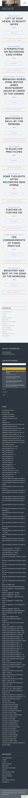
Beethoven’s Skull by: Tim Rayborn (14, 121)
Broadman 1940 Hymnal (8, 414)
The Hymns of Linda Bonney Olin (10, 730)
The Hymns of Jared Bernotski (9, 722)
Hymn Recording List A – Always (10, 446)
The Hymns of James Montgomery (10, 720)
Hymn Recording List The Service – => (11, 550)
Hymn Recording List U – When (10, 552)
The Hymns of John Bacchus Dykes (11, 726)
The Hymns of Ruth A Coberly (9, 736)
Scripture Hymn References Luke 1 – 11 (12, 646)
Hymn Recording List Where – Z (10, 554)
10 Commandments (7, 311)
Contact (4, 420)
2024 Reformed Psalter (8, 410)
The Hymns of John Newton (9, 728)
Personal (4, 323)
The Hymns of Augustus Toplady (10, 704)
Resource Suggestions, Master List (10, 608)
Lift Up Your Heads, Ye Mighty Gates (14, 21)
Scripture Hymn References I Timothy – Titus (13, 632)
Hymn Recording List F (8, 456)
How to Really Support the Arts (13, 376)
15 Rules (11, 146)
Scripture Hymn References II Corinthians (12, 634)
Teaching (16, 146)
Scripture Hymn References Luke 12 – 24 (12, 648)
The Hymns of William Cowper (9, 740)
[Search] (20, 3)
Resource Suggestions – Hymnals (10, 594)
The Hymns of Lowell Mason (9, 732)
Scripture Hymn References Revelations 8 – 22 (13, 696)
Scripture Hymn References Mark (10, 650)
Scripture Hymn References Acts (10, 616)
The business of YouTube (8, 333)
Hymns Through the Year (8, 584)
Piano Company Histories (8, 325)
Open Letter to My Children (9, 321)
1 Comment (15, 140)
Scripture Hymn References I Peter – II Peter (13, 630)
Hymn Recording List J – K (8, 464)
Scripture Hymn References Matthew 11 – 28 (13, 656)
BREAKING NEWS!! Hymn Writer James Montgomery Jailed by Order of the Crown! (14, 86)
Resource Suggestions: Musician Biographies (13, 610)
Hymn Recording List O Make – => (10, 472)
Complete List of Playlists (8, 416)
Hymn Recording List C (8, 452)
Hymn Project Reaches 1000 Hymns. (14, 381)
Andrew (20, 40)
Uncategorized (20, 76)
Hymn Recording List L (7, 466)
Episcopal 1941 (6, 422)
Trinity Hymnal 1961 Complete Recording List (13, 742)
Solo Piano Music (6, 700)
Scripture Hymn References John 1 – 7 (11, 642)
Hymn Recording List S (8, 476)
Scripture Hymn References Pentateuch (12, 662)
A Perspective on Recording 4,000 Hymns (14, 51)
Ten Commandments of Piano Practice (14, 241)
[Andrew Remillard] (11, 3)
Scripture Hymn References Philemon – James (13, 664)
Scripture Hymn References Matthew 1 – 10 (13, 654)
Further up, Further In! (14, 211)
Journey (4, 315)
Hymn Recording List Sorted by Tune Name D (13, 490)
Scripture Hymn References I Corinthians (12, 626)
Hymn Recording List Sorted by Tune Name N (13, 516)
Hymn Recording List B (8, 450)
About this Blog (6, 412)
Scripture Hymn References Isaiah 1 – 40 (12, 636)
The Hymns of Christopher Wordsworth (11, 710)
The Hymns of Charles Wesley (9, 708)
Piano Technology (6, 327)
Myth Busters (5, 319)
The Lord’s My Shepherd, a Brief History (15, 385)
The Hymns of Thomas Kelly (9, 738)
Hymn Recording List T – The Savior (11, 548)
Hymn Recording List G (8, 458)
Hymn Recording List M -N (8, 468)
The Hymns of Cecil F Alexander (10, 706)
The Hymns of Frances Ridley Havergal (12, 714)
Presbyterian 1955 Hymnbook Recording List (13, 586)
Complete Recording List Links (9, 418)
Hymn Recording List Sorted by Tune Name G (13, 496)
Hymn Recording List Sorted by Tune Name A (13, 478)
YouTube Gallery (6, 744)
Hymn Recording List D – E (9, 454)
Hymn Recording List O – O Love (10, 470)
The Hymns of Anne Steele (8, 702)
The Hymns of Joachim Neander (10, 724)
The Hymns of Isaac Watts (8, 718)
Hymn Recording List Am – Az (9, 448)
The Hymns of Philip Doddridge (10, 734)
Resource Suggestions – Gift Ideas (10, 592)
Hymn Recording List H (8, 460)
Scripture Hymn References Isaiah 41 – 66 (12, 638)
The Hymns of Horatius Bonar (9, 716)
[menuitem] (20, 3)
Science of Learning (11, 234)
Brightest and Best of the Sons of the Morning (14, 273)
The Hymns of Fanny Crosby (9, 712)
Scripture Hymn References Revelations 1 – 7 (13, 694)
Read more (14, 33)
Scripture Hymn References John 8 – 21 (12, 644)
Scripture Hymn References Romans (11, 698)
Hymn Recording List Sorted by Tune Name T (13, 538)
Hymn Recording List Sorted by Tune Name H (13, 498)
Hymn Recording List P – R (9, 474)
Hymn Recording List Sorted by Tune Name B (13, 480)
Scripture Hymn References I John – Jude (12, 628)
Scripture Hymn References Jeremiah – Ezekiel (14, 640)
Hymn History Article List (8, 444)
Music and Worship (14, 16)
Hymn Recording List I (7, 462)
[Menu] (24, 3)
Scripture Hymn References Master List (12, 652)
